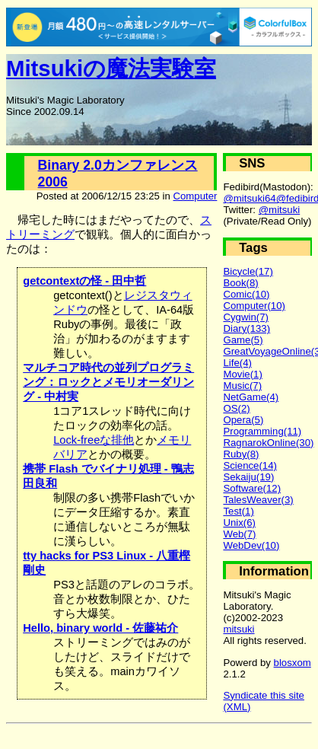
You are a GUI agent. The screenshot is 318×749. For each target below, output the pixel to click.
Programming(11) (262, 431)
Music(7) (242, 385)
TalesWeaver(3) (258, 499)
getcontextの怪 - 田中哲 (84, 281)
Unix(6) (239, 522)
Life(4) (237, 362)
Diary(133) (246, 328)
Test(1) (238, 511)
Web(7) (239, 534)
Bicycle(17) (247, 271)
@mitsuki (280, 209)
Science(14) (250, 465)
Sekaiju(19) (248, 477)
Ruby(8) (241, 454)
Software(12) (252, 488)
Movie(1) (242, 374)
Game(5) (242, 340)
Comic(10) (246, 294)
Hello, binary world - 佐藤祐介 (100, 628)
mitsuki (238, 629)
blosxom (292, 662)
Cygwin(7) (246, 317)
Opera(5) (243, 419)
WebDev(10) (251, 545)
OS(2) (236, 408)
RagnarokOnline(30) (268, 442)
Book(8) (240, 282)
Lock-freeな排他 (93, 440)
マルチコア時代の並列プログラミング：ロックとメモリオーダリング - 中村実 (108, 382)
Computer (195, 196)
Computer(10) (254, 305)
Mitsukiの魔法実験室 (111, 68)
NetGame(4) (250, 397)
